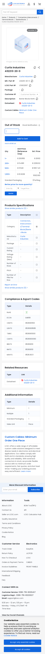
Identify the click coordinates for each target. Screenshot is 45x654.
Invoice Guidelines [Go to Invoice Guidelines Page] (9, 566)
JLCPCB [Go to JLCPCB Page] (29, 553)
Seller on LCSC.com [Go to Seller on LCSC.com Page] (10, 514)
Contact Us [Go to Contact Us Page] (6, 510)
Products (12, 17)
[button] (29, 4)
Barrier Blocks (21, 20)
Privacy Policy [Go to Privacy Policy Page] (7, 528)
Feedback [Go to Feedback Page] (6, 575)
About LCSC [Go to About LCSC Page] (7, 505)
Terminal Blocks (8, 20)
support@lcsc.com (15, 598)
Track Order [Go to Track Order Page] (7, 549)
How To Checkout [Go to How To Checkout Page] (9, 558)
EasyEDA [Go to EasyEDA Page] (29, 549)
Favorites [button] (32, 30)
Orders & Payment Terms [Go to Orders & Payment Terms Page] (12, 562)
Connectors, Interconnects (27, 17)
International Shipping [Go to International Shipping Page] (11, 571)
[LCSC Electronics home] (16, 4)
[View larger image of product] (22, 44)
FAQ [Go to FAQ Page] (3, 580)
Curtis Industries (26, 76)
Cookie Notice (10, 635)
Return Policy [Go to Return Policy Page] (7, 553)
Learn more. (26, 471)
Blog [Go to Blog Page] (3, 537)
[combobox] (29, 94)
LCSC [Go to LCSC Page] (28, 558)
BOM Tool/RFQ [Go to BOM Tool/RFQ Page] (30, 505)
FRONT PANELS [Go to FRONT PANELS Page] (32, 566)
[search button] (40, 12)
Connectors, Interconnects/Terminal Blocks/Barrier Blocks (25, 227)
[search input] (19, 12)
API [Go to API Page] (25, 510)
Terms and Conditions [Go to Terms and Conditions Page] (11, 523)
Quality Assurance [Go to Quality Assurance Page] (9, 519)
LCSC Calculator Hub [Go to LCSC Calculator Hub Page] (32, 514)
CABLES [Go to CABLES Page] (29, 562)
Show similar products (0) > (16, 208)
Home (4, 17)
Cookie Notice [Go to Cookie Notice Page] (8, 532)
